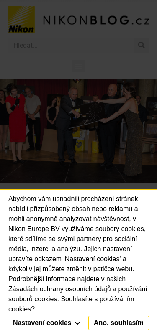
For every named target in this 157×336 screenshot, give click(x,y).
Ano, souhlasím (119, 322)
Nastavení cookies (46, 322)
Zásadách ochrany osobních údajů (59, 289)
